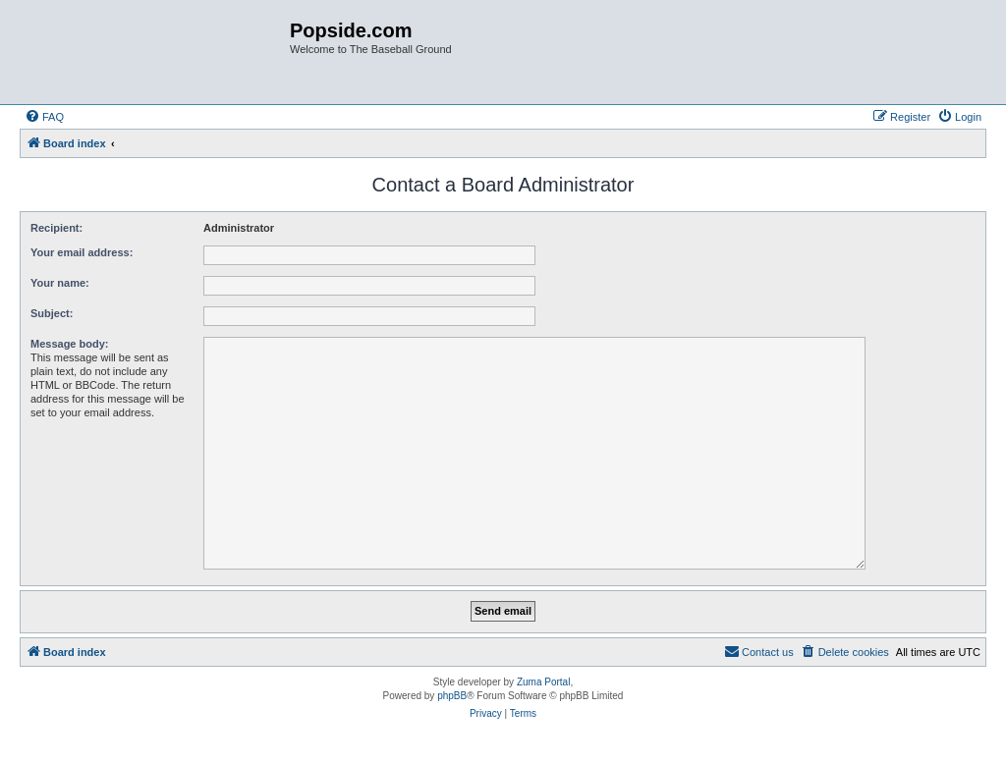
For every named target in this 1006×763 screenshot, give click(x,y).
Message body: (69, 344)
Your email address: (81, 252)
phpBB (452, 695)
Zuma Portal (543, 682)
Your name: (59, 283)
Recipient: (56, 228)
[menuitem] (44, 117)
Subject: (51, 313)
